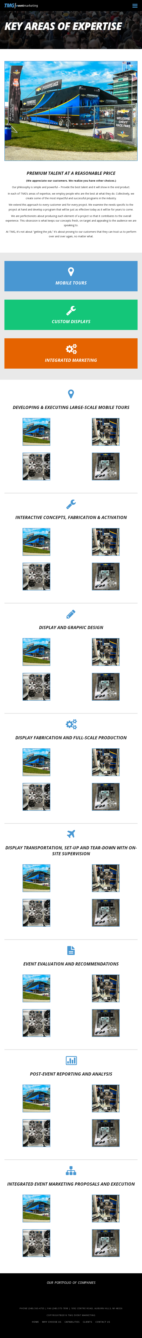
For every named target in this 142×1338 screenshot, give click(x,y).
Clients (87, 1321)
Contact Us (102, 1321)
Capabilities (72, 1321)
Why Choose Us (51, 1321)
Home (35, 1321)
